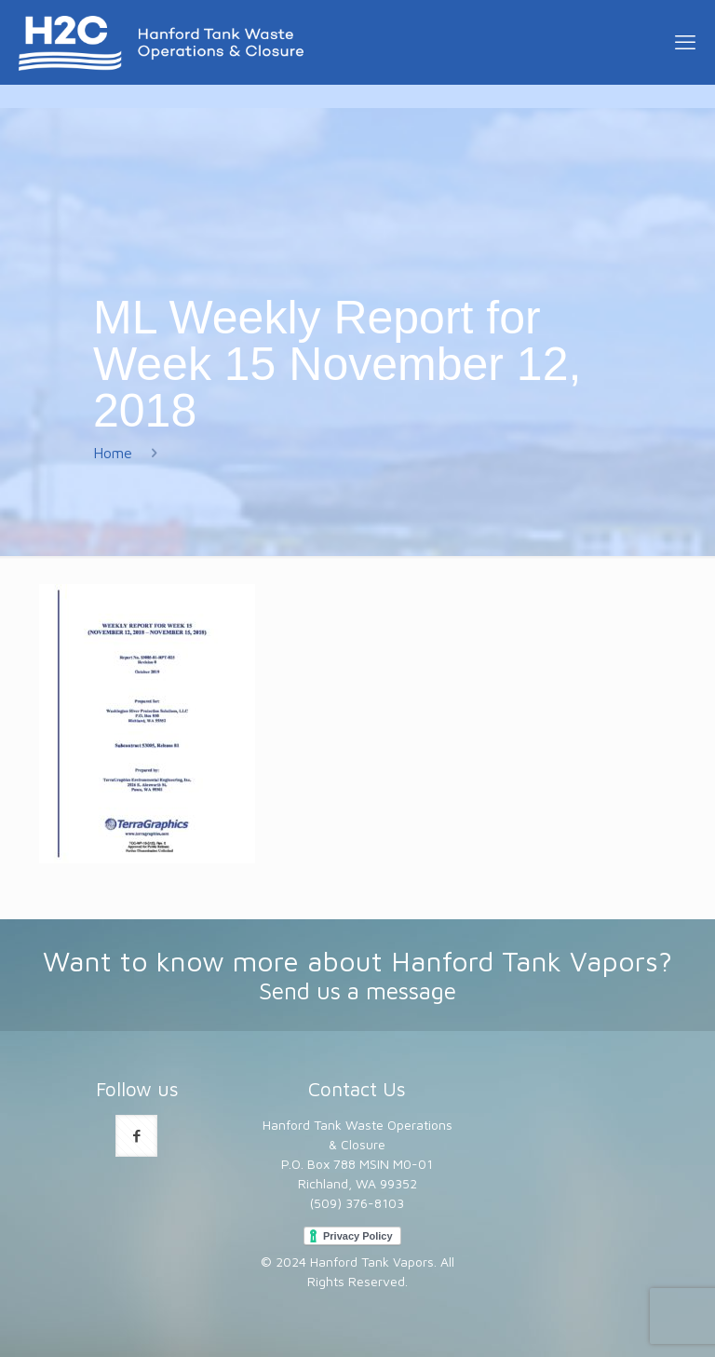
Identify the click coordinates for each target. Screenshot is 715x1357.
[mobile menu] (685, 42)
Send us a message (357, 990)
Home (112, 452)
